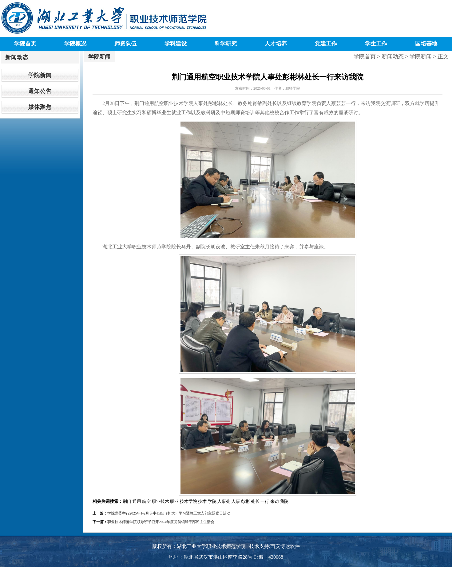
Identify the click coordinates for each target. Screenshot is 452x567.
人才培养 (276, 44)
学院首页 (25, 44)
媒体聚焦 (40, 107)
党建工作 (326, 44)
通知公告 (40, 91)
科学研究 (226, 44)
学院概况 (75, 44)
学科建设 (176, 44)
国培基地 (426, 44)
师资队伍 (125, 44)
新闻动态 (393, 56)
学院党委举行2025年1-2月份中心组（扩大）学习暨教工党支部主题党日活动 (168, 513)
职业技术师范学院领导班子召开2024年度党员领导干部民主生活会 (160, 522)
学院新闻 (40, 75)
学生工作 (376, 44)
